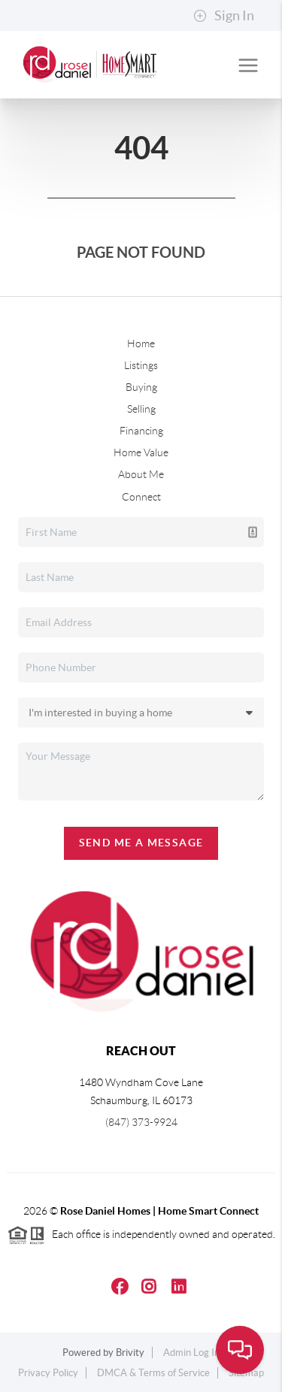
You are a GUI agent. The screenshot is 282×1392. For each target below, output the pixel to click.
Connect (141, 497)
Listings (141, 365)
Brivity (130, 1352)
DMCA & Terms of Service (153, 1372)
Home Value (141, 452)
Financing (141, 431)
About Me (141, 474)
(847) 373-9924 (141, 1122)
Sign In (223, 15)
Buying (141, 387)
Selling (141, 409)
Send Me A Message (141, 843)
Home (141, 343)
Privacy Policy (48, 1372)
